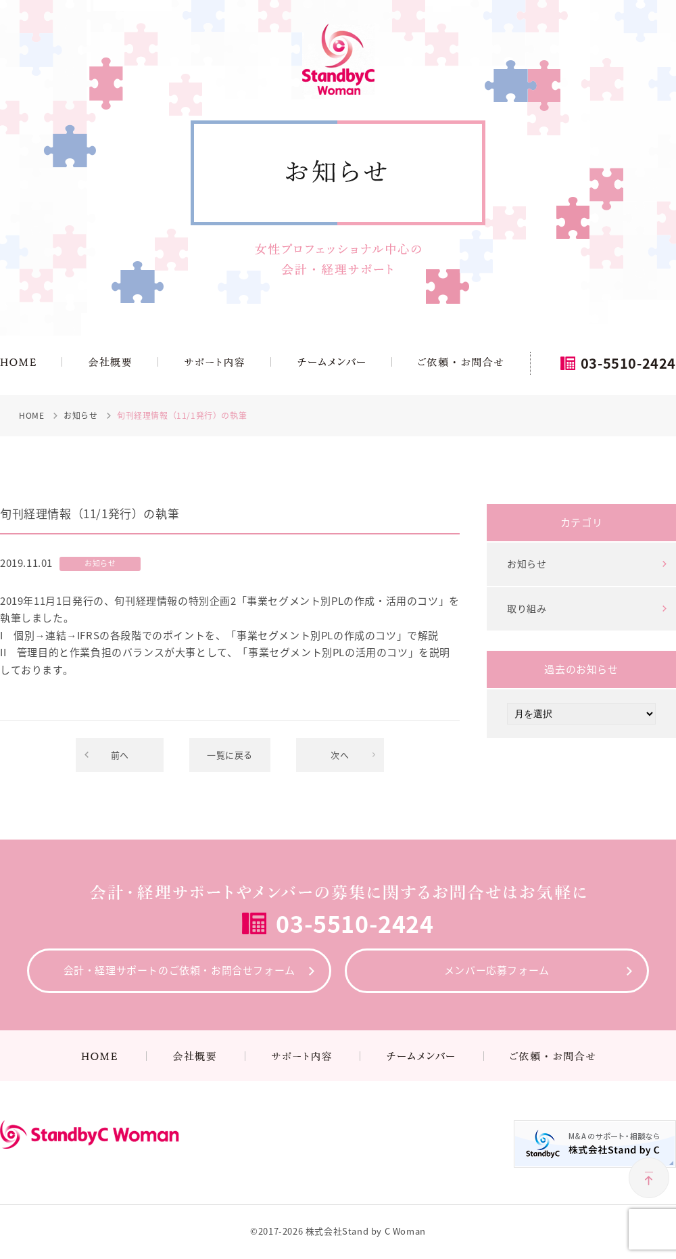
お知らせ (526, 563)
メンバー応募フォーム (497, 970)
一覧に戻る (230, 754)
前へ (120, 754)
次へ (340, 754)
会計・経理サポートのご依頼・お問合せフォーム (179, 970)
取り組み (526, 608)
